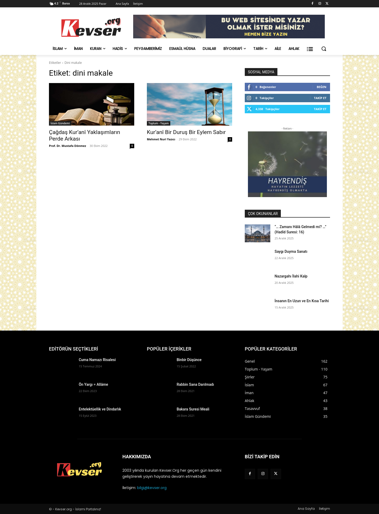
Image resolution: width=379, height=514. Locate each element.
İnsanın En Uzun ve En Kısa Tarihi (302, 301)
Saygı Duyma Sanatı (291, 251)
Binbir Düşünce (189, 360)
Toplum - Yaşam (158, 123)
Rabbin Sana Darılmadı (195, 384)
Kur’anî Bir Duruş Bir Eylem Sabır (186, 132)
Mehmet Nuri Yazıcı (161, 139)
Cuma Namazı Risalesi (97, 360)
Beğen (321, 87)
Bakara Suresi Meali (193, 409)
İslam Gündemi (60, 123)
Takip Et (320, 98)
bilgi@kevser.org (152, 487)
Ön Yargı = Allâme (93, 384)
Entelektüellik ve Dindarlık (100, 409)
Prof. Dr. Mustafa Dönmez (67, 146)
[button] (323, 48)
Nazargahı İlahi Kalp (291, 276)
